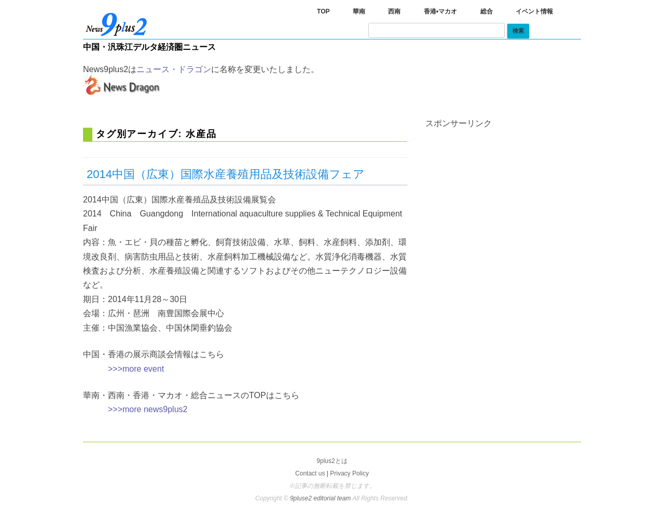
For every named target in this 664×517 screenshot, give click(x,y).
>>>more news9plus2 (147, 409)
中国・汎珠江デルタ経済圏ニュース (149, 47)
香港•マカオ (440, 11)
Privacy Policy (349, 473)
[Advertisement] (503, 192)
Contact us (310, 473)
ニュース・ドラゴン (173, 69)
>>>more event (136, 368)
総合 (486, 11)
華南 (359, 11)
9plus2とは (331, 461)
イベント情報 (534, 11)
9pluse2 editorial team (321, 498)
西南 (394, 11)
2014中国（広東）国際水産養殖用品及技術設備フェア (226, 174)
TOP (323, 11)
